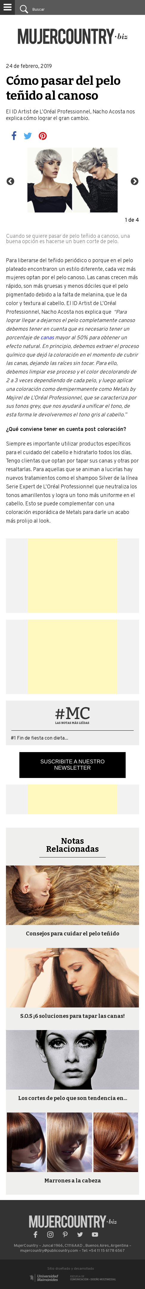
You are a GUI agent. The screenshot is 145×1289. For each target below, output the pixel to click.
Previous (9, 180)
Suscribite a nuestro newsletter (72, 765)
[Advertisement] (72, 575)
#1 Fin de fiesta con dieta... (39, 738)
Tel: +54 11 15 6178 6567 (103, 1250)
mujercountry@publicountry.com (49, 1250)
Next (133, 180)
